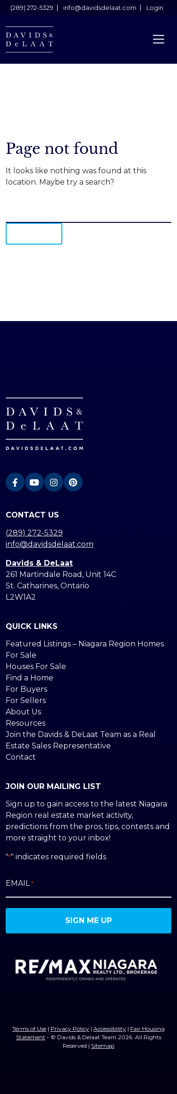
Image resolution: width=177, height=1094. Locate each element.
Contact (21, 757)
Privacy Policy (70, 1028)
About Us (23, 711)
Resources (25, 723)
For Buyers (26, 689)
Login (154, 7)
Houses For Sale (36, 666)
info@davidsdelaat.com (99, 7)
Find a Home (29, 677)
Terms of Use (29, 1028)
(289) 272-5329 (31, 7)
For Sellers (26, 700)
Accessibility (109, 1028)
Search (34, 233)
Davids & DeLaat (39, 563)
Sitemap (102, 1045)
